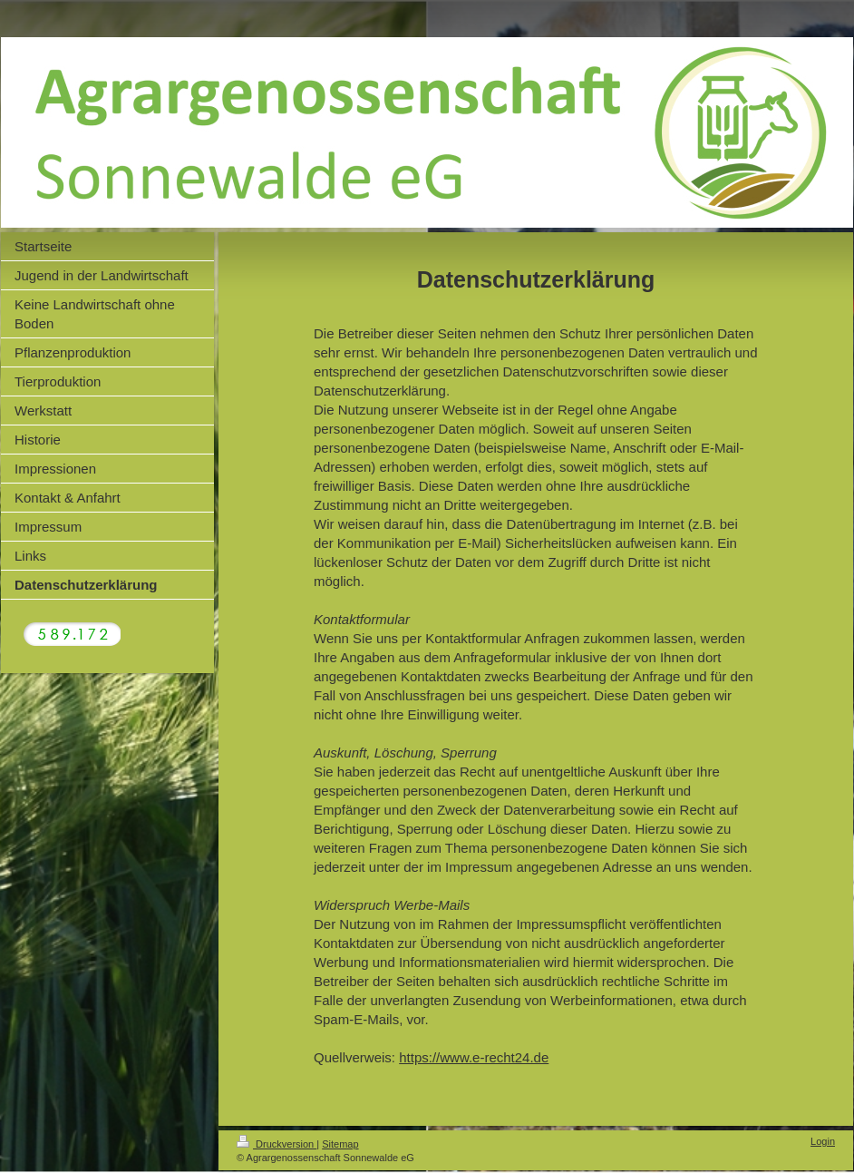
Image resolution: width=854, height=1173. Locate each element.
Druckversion (276, 1144)
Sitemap (340, 1144)
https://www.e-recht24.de (473, 1057)
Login (822, 1141)
